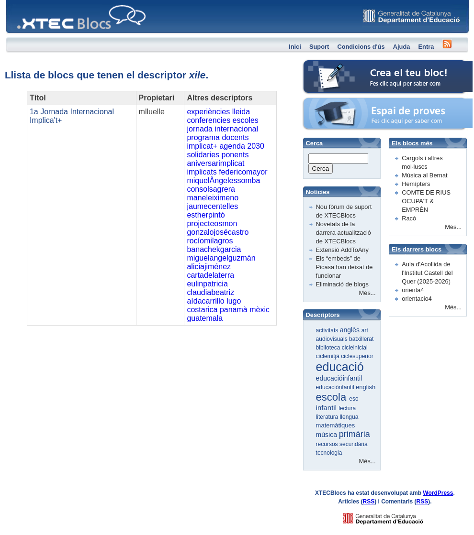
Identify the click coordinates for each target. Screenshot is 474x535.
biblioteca (329, 347)
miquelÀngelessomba (223, 180)
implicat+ (202, 146)
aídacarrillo (205, 301)
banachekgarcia (214, 249)
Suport (319, 46)
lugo (233, 301)
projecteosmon (212, 223)
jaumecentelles (212, 206)
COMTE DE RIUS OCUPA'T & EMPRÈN (426, 201)
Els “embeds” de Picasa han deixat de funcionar (344, 267)
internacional (236, 129)
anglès (350, 330)
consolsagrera (211, 189)
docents (235, 137)
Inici (295, 46)
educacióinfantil (339, 378)
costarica (202, 310)
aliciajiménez (209, 266)
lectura (347, 408)
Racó (409, 218)
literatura (328, 417)
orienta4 (413, 290)
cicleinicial (355, 347)
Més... (367, 292)
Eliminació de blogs (342, 284)
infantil (327, 408)
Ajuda (401, 46)
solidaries (203, 155)
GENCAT (392, 516)
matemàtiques (335, 425)
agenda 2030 (241, 146)
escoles (246, 120)
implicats (201, 172)
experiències (208, 112)
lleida (241, 112)
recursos (327, 444)
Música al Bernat (424, 175)
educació (340, 366)
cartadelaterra (210, 275)
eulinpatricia (207, 284)
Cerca (320, 168)
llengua (349, 417)
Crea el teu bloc (324, 64)
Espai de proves (325, 102)
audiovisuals (332, 339)
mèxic (259, 310)
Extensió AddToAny (342, 249)
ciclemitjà (328, 356)
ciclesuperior (357, 356)
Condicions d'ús (360, 46)
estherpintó (206, 215)
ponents (234, 155)
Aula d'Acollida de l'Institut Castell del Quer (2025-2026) (427, 273)
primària (354, 434)
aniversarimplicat (215, 163)
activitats (328, 330)
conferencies (208, 120)
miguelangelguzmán (221, 258)
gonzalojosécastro (217, 232)
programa (203, 137)
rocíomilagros (210, 241)
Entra (426, 46)
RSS (369, 501)
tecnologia (329, 452)
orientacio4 (417, 298)
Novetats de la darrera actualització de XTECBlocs (343, 232)
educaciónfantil (336, 387)
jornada (199, 129)
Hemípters (416, 183)
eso (353, 398)
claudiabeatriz (210, 292)
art (364, 330)
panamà (234, 310)
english (365, 387)
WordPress (438, 493)
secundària (353, 444)
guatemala (205, 318)
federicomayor (243, 172)
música (327, 434)
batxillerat (361, 339)
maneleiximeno (212, 198)
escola (333, 397)
